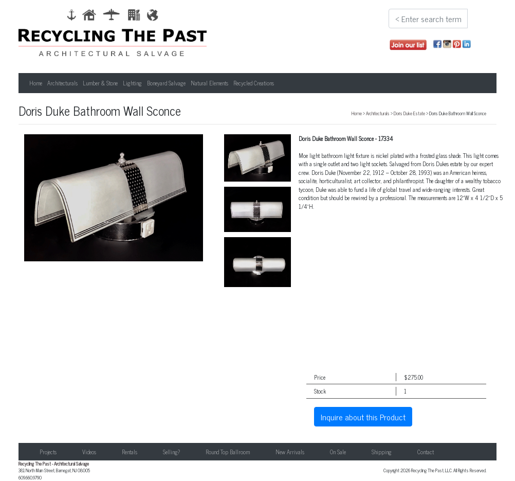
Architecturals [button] (62, 82)
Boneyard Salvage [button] (166, 82)
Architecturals (378, 113)
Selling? (171, 451)
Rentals (129, 451)
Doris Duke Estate (409, 113)
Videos (89, 451)
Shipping (382, 451)
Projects (48, 451)
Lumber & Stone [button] (100, 82)
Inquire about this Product (363, 416)
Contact (425, 451)
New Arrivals (289, 451)
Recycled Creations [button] (253, 82)
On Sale (338, 451)
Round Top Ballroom (228, 451)
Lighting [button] (132, 82)
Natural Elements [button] (209, 82)
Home (35, 82)
